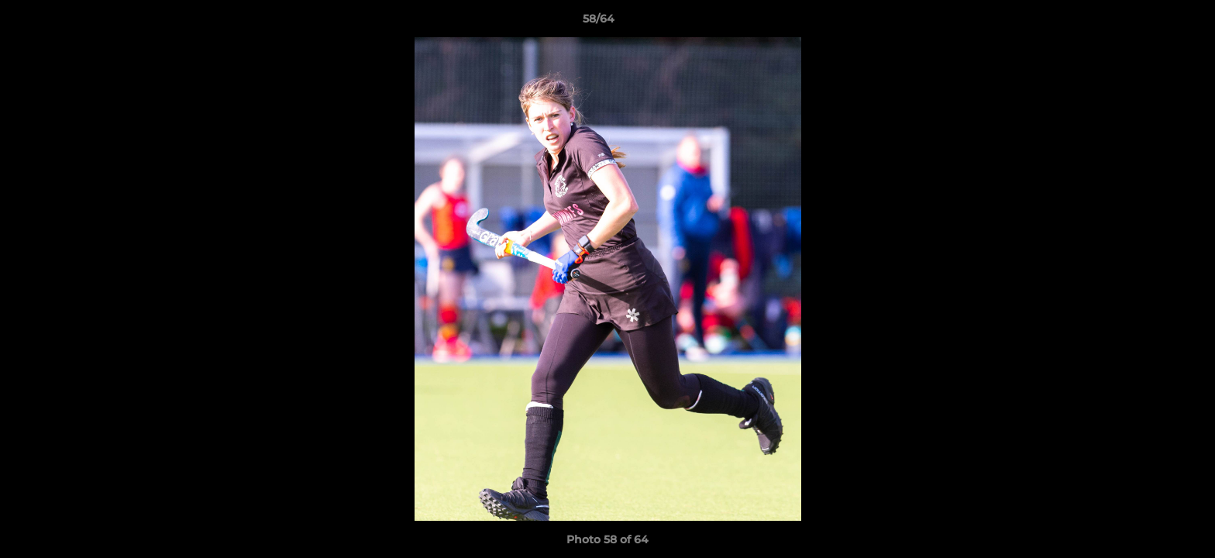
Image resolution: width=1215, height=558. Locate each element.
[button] (1150, 22)
